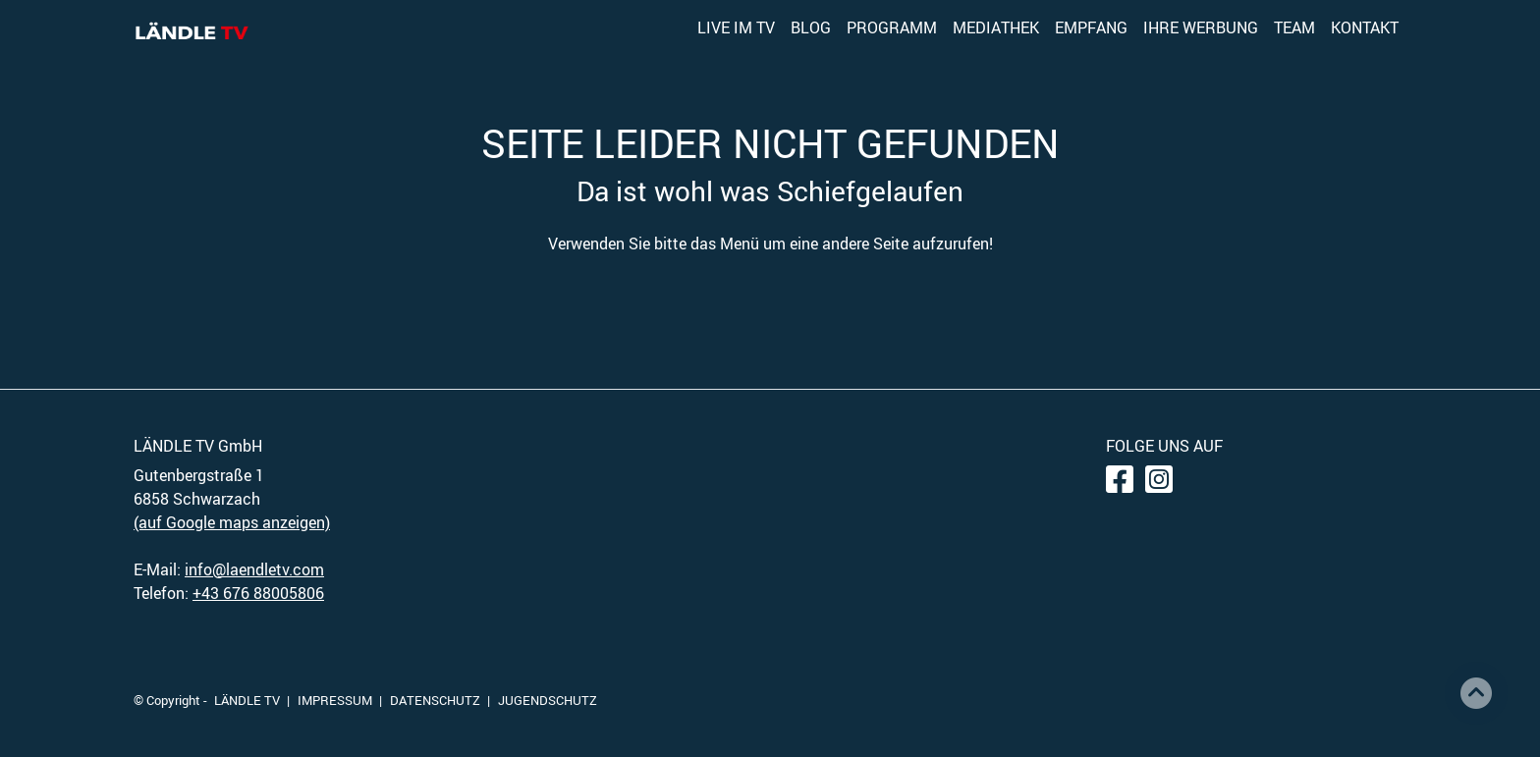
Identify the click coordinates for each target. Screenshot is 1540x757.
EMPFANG (1091, 27)
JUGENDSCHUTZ (547, 700)
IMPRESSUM (335, 700)
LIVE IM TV (736, 27)
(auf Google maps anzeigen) (232, 522)
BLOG (811, 27)
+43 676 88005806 (258, 593)
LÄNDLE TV (247, 700)
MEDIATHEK (996, 27)
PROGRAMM (892, 27)
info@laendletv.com (254, 569)
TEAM (1294, 27)
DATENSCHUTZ (435, 700)
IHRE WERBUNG (1200, 27)
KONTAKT (1365, 27)
